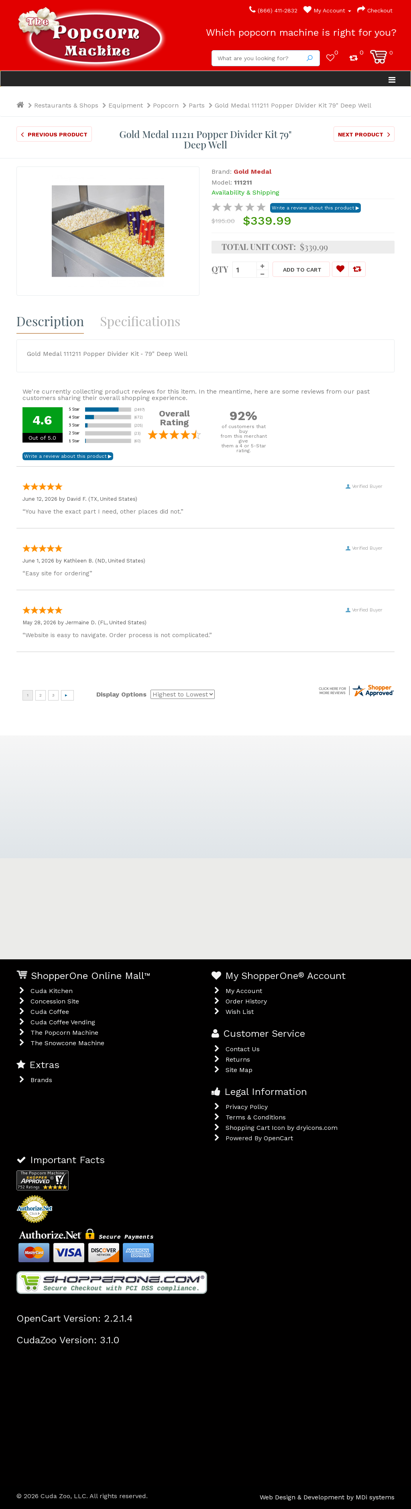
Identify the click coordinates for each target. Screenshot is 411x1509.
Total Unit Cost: (259, 247)
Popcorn (166, 105)
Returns (238, 1059)
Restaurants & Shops (66, 105)
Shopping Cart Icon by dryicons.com (282, 1127)
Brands (41, 1080)
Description (50, 320)
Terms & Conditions (256, 1117)
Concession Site (55, 1001)
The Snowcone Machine (67, 1043)
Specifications (140, 320)
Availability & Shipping (245, 192)
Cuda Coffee (50, 1011)
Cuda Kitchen (52, 991)
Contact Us (243, 1049)
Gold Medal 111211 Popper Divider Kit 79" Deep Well (293, 105)
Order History (246, 1001)
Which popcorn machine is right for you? (301, 32)
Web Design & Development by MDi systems (327, 1497)
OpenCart (278, 1138)
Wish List (240, 1011)
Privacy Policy (247, 1107)
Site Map (239, 1070)
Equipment (125, 105)
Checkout (375, 10)
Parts (197, 105)
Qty (220, 268)
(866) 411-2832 (273, 10)
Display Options (121, 694)
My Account (327, 10)
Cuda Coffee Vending (63, 1022)
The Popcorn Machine (64, 1032)
